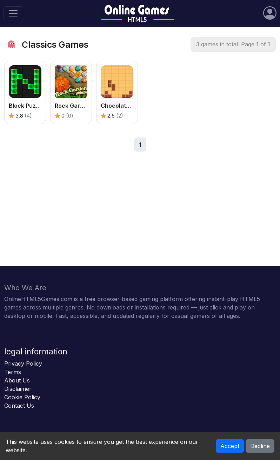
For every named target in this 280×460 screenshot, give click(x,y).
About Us (17, 380)
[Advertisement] (140, 217)
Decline (260, 445)
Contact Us (19, 405)
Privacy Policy (23, 363)
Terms (12, 371)
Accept (229, 445)
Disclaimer (18, 388)
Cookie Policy (22, 397)
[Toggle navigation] (13, 13)
